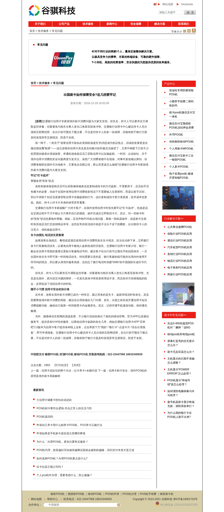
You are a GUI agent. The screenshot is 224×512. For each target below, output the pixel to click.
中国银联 (53, 504)
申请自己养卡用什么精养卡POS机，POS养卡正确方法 (69, 425)
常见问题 (57, 31)
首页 (32, 31)
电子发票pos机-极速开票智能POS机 (181, 175)
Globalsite (187, 4)
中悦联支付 (37, 354)
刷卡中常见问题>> (175, 315)
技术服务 (88, 24)
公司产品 (64, 24)
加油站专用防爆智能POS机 (181, 92)
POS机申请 (112, 494)
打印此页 (61, 365)
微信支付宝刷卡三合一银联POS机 (181, 157)
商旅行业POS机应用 (179, 274)
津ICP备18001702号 (185, 499)
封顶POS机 (66, 354)
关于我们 (40, 24)
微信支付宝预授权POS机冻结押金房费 (181, 125)
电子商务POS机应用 (179, 267)
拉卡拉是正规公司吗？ (50, 466)
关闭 (76, 365)
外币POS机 (176, 134)
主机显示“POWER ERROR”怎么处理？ (179, 371)
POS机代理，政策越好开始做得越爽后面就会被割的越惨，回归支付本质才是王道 (85, 450)
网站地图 (167, 4)
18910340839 (134, 354)
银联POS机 (52, 354)
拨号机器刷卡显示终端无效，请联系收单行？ (180, 404)
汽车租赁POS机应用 (179, 247)
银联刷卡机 (166, 494)
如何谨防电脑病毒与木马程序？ (180, 393)
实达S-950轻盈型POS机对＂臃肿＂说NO (180, 325)
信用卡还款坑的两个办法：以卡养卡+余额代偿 (69, 370)
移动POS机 (81, 354)
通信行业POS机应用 (179, 240)
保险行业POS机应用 (179, 233)
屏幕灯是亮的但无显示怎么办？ (180, 343)
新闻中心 (111, 24)
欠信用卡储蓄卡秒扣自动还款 (54, 400)
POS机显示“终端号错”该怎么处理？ (178, 382)
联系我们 (183, 24)
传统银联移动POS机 (181, 141)
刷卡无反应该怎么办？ (180, 351)
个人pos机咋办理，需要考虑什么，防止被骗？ (64, 475)
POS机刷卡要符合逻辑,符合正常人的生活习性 (64, 408)
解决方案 (159, 24)
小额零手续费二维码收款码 (181, 103)
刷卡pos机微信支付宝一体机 (182, 114)
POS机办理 (129, 494)
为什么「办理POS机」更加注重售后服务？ (62, 441)
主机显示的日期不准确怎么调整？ (180, 360)
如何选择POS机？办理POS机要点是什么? (62, 458)
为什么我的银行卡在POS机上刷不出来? (179, 414)
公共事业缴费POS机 (179, 227)
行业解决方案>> (174, 218)
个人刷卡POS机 (178, 166)
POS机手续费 (148, 494)
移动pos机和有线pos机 (181, 334)
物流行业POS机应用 (179, 260)
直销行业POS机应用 (179, 254)
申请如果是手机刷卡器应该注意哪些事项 (61, 433)
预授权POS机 (76, 494)
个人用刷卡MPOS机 (181, 148)
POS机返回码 (45, 416)
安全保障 (135, 24)
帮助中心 (52, 499)
